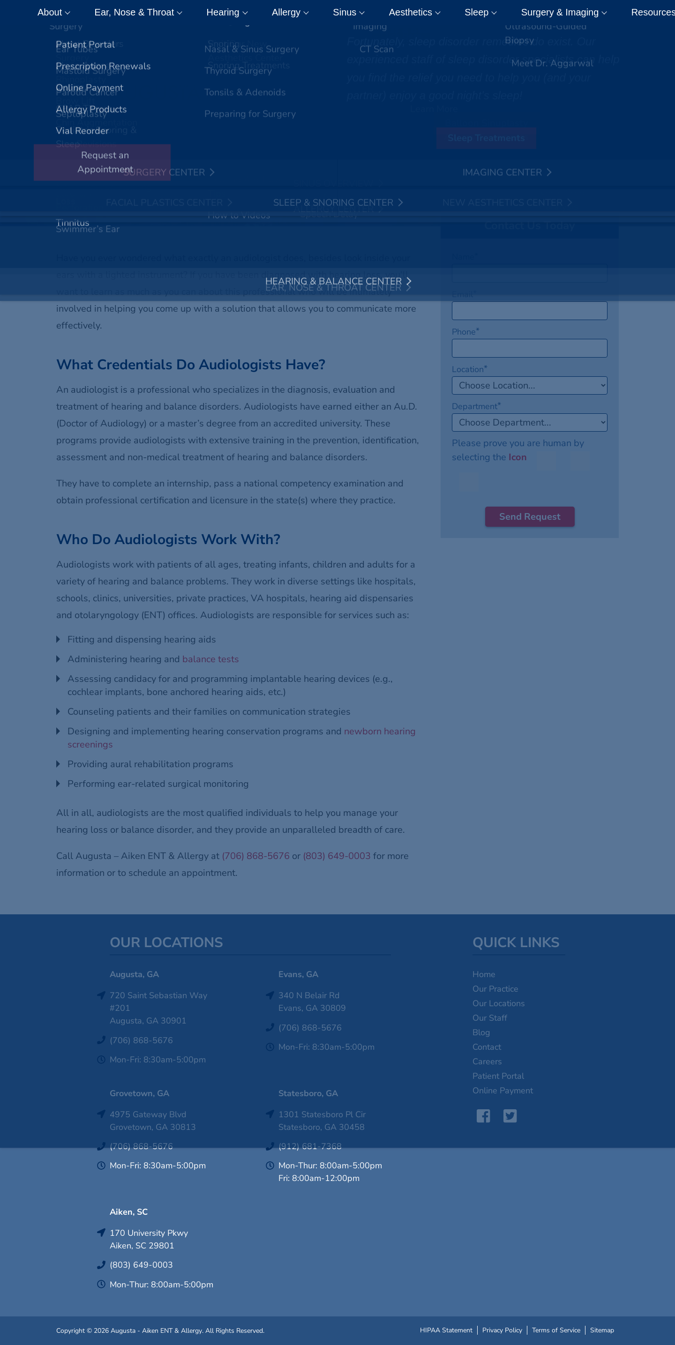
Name (465, 256)
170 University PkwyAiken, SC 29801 (149, 1239)
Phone (466, 331)
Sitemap (602, 1329)
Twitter (506, 1115)
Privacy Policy (502, 1329)
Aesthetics (352, 12)
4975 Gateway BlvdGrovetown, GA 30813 (153, 1121)
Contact (613, 12)
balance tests (210, 659)
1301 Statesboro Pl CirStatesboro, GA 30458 (322, 1121)
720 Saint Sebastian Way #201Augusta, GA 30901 (158, 1008)
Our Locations (498, 1003)
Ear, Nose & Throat (129, 12)
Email (464, 294)
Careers (487, 1061)
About (57, 12)
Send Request (530, 516)
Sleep (405, 12)
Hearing (204, 12)
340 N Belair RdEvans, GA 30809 (312, 1002)
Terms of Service (556, 1329)
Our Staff (489, 1018)
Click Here (400, 35)
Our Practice (495, 988)
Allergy (254, 12)
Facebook (480, 1115)
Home (483, 974)
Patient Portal (498, 1076)
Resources (555, 12)
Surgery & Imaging (475, 12)
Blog (481, 1032)
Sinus (299, 12)
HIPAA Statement (446, 1329)
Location (470, 369)
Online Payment (502, 1090)
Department (476, 406)
